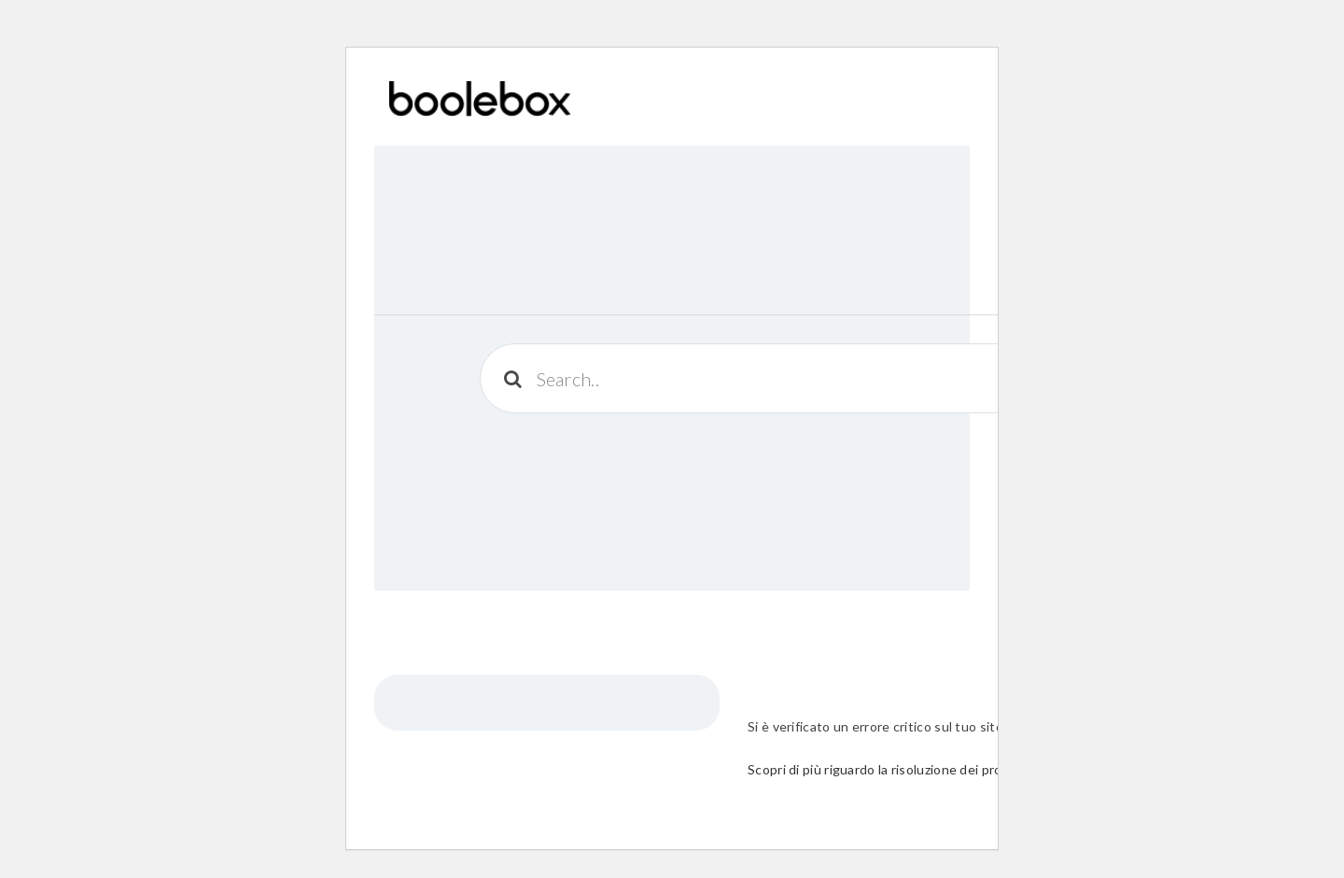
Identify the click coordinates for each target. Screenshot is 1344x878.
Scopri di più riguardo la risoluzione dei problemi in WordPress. (935, 769)
